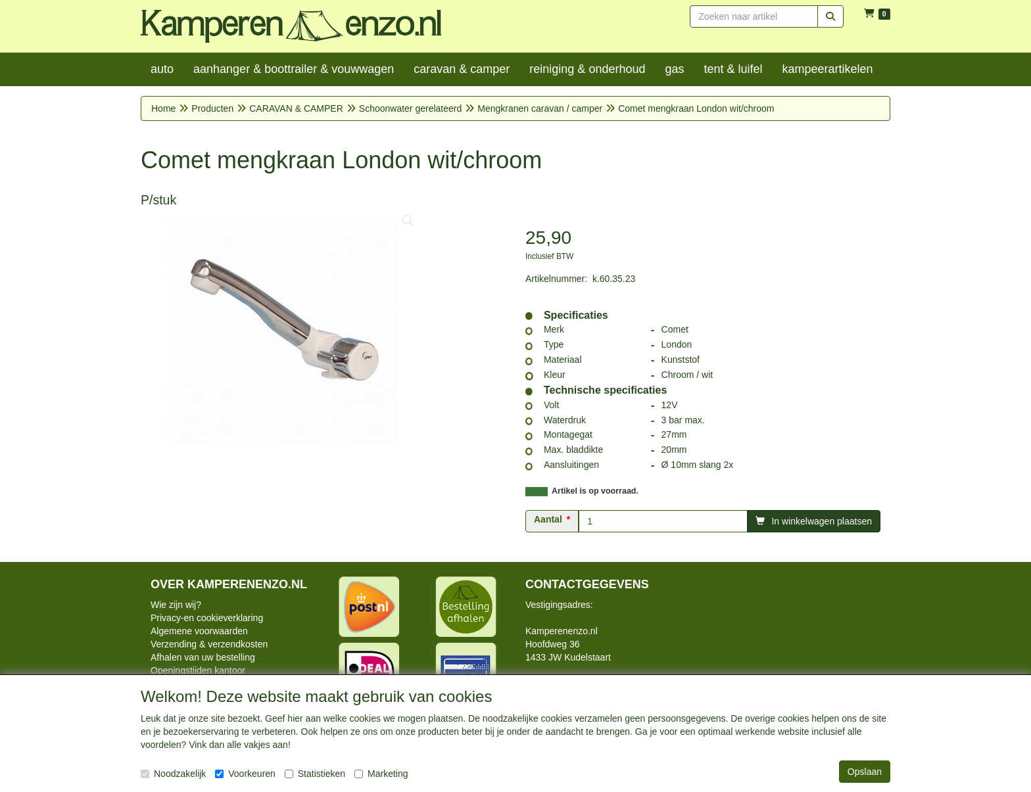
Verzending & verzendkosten (209, 644)
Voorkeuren (245, 773)
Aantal (548, 519)
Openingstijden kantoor (198, 670)
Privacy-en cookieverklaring (207, 618)
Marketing (381, 773)
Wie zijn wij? (176, 604)
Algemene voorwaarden (199, 631)
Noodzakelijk (173, 773)
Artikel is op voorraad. (595, 491)
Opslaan (865, 771)
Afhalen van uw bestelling (203, 657)
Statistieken (315, 773)
